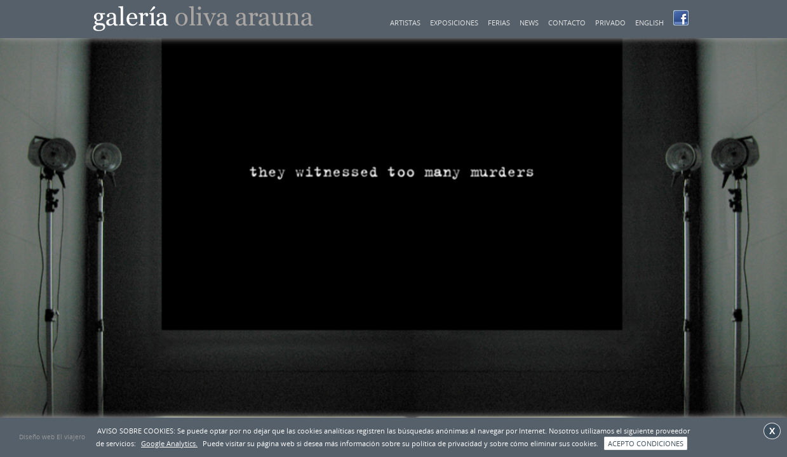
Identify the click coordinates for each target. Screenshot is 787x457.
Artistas (405, 22)
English (649, 22)
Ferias (499, 22)
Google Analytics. (169, 443)
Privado (610, 22)
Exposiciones (454, 22)
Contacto (567, 22)
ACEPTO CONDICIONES (645, 443)
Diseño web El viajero (52, 436)
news (529, 22)
